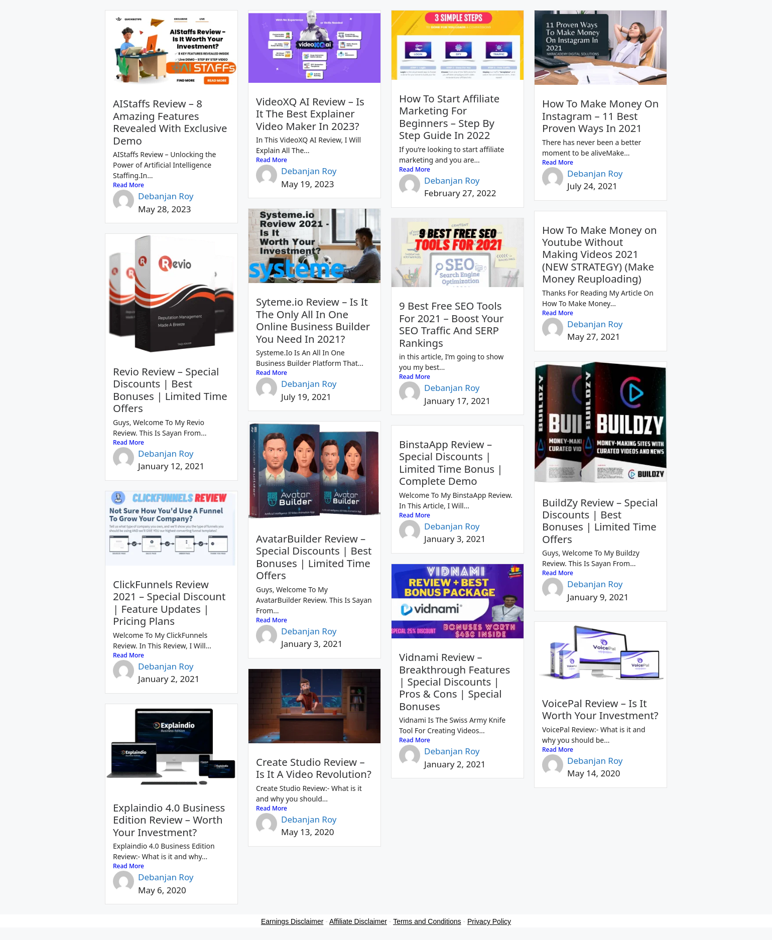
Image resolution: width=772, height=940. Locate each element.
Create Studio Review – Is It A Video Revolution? (313, 768)
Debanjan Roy (166, 196)
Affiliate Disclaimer (358, 921)
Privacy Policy (489, 921)
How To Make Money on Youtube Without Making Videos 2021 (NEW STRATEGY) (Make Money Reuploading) (599, 254)
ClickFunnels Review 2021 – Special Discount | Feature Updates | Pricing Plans (169, 602)
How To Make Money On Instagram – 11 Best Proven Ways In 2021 (600, 115)
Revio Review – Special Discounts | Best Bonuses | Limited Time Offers (170, 389)
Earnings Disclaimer (292, 921)
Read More (128, 185)
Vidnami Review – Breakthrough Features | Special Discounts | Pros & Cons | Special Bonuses (454, 681)
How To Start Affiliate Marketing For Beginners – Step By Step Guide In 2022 (449, 116)
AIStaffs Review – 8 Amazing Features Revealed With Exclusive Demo (170, 121)
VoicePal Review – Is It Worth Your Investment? (600, 709)
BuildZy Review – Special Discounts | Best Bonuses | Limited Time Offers (600, 520)
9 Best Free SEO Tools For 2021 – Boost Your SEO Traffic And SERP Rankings (451, 324)
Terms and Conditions (427, 921)
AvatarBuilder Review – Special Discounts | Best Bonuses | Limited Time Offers (313, 556)
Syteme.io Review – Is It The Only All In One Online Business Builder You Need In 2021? (313, 320)
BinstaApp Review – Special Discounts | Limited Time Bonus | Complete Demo (451, 462)
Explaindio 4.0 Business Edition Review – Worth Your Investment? (169, 819)
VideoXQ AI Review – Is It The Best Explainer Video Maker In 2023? (310, 113)
